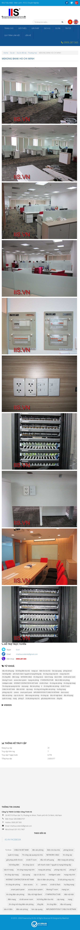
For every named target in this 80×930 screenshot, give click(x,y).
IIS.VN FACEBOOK (13, 839)
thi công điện (6, 677)
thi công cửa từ (38, 677)
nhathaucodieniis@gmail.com (27, 654)
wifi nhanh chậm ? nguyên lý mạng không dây (27, 674)
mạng (15, 698)
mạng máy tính (64, 674)
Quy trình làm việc (12, 35)
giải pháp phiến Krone (48, 698)
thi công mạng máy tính (50, 674)
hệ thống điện (6, 674)
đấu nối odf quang (8, 671)
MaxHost (65, 918)
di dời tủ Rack (44, 683)
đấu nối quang (68, 695)
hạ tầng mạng (61, 689)
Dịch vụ (47, 28)
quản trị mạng (6, 698)
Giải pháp (35, 28)
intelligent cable (7, 683)
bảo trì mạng (49, 677)
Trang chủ (8, 28)
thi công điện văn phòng (51, 686)
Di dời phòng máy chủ (32, 698)
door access (65, 692)
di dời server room (69, 677)
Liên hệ (28, 35)
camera (16, 692)
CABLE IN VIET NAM (8, 689)
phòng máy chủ (7, 692)
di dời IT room (65, 686)
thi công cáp (44, 695)
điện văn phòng (7, 695)
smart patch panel (26, 692)
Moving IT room (7, 680)
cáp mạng (29, 689)
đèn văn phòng (35, 686)
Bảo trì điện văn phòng (62, 680)
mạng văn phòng (33, 680)
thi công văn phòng (56, 683)
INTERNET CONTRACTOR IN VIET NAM (26, 683)
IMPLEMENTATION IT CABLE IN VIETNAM (46, 692)
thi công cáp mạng (69, 683)
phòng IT (21, 698)
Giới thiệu (22, 28)
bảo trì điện (58, 677)
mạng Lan (35, 671)
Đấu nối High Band (56, 695)
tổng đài (59, 698)
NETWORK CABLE (26, 677)
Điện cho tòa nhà (45, 671)
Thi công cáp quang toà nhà (11, 686)
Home (6, 53)
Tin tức (68, 28)
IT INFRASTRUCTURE (46, 680)
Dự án (57, 28)
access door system (20, 680)
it (41, 686)
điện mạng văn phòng (32, 695)
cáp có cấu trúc (19, 695)
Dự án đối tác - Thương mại (27, 53)
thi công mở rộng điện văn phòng (44, 689)
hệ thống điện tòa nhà (23, 671)
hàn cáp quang (57, 671)
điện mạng (15, 677)
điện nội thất (20, 689)
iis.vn (18, 650)
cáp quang (25, 686)
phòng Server (67, 671)
